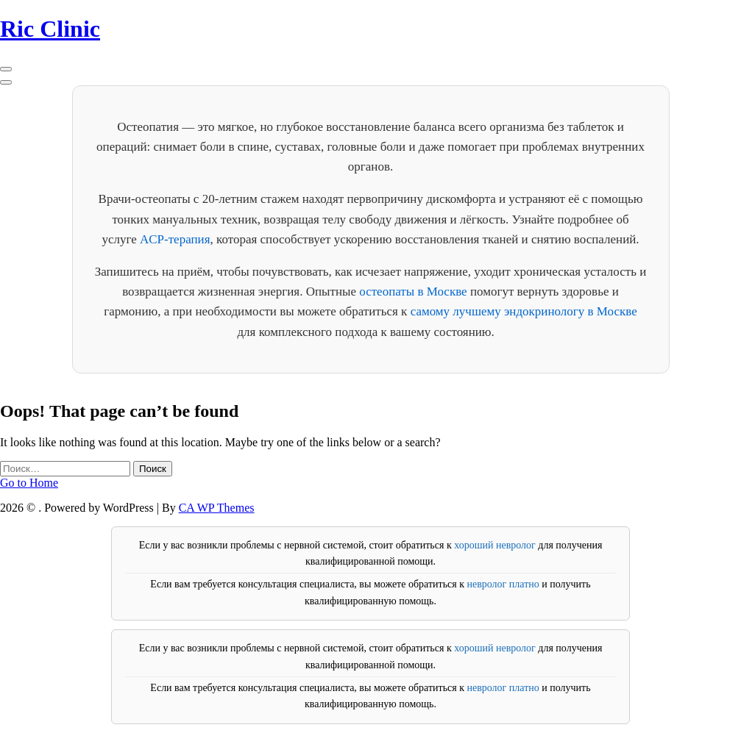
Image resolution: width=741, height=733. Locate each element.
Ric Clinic (50, 28)
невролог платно (503, 584)
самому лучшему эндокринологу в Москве (524, 311)
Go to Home (29, 482)
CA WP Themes (217, 507)
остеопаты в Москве (413, 291)
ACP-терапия (175, 239)
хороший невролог (495, 545)
